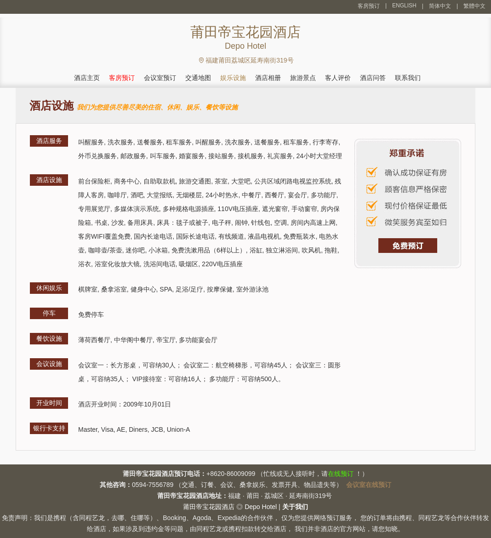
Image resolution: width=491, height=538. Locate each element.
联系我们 (408, 77)
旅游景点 (303, 77)
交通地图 (198, 77)
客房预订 (369, 6)
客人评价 (338, 77)
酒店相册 (268, 77)
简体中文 (440, 6)
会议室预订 (160, 77)
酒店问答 (373, 77)
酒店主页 (87, 77)
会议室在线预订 (368, 484)
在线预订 (341, 473)
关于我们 (295, 506)
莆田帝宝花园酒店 (208, 506)
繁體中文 (474, 6)
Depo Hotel (261, 506)
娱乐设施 (233, 77)
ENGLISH (404, 5)
